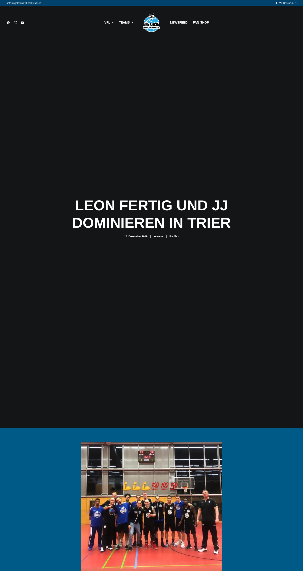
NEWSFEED (179, 22)
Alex (176, 231)
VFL (108, 22)
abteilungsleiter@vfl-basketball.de (24, 3)
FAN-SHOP (201, 22)
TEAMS (126, 22)
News (160, 231)
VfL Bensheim (287, 3)
